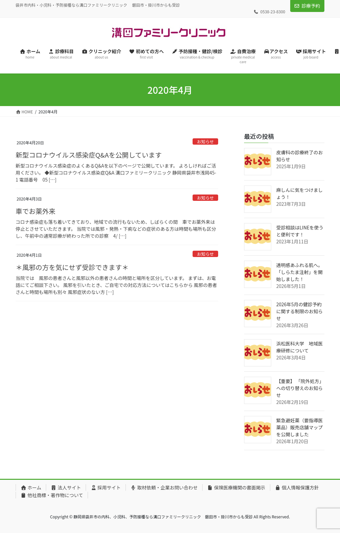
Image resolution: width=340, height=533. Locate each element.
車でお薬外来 (35, 211)
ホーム (31, 487)
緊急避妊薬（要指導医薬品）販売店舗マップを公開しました (299, 427)
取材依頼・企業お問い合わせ (164, 487)
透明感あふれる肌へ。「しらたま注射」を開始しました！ (299, 272)
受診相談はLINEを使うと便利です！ (299, 231)
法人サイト (66, 487)
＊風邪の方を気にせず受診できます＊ (72, 267)
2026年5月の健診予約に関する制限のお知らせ (299, 311)
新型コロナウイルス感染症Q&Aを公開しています (89, 155)
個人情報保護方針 (297, 487)
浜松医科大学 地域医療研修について (299, 347)
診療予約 (310, 5)
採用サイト (106, 487)
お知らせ (205, 141)
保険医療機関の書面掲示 (236, 487)
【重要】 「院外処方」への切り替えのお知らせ (300, 388)
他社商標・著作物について (52, 495)
